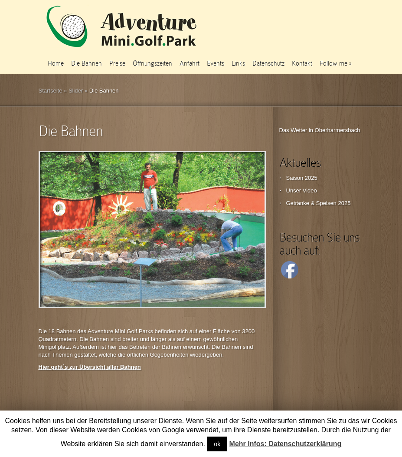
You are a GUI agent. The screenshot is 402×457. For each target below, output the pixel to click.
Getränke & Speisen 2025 (318, 203)
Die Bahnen (86, 63)
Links (238, 63)
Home (56, 63)
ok (217, 443)
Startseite (50, 90)
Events (215, 63)
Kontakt (302, 63)
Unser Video (301, 190)
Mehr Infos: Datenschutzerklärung (285, 443)
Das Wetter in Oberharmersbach (319, 130)
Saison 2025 (301, 178)
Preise (117, 63)
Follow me (335, 63)
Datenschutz (268, 63)
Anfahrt (189, 63)
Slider (76, 90)
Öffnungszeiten (152, 63)
